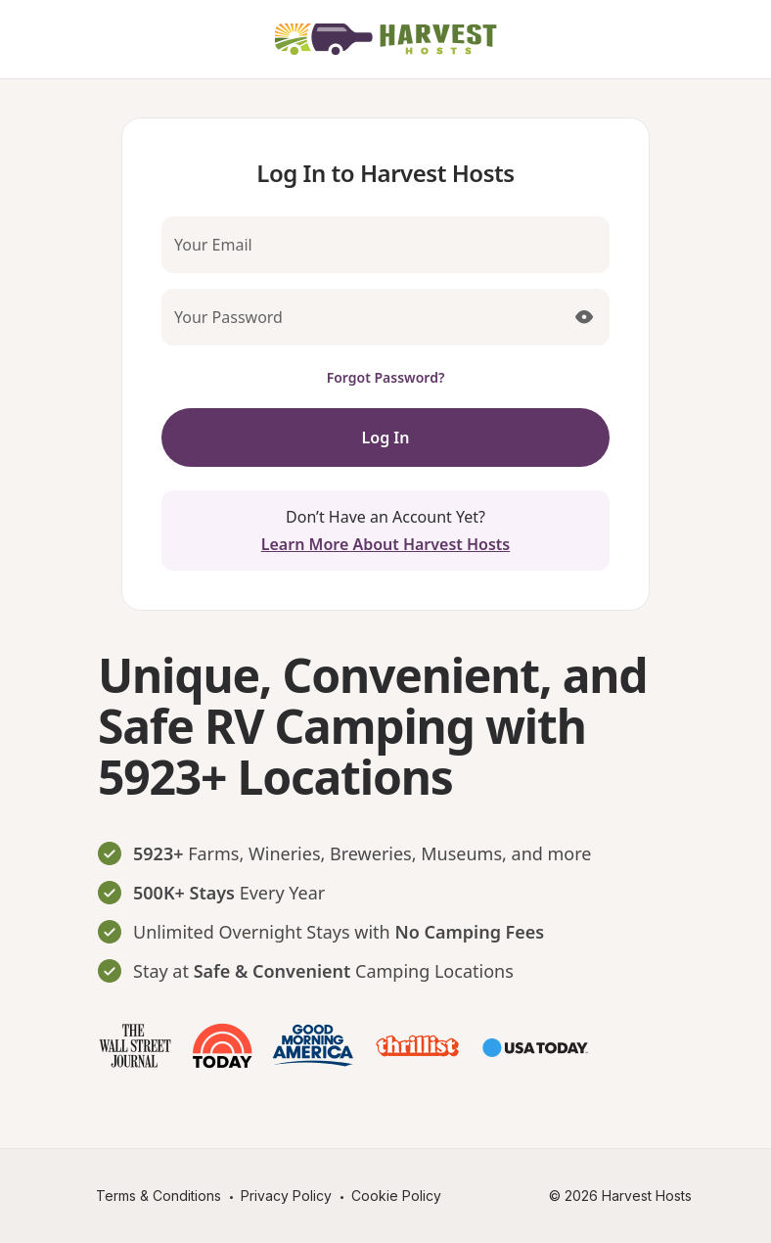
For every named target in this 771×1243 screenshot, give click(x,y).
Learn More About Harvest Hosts (385, 544)
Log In (386, 437)
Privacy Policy (286, 1195)
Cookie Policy (396, 1195)
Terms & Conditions (158, 1195)
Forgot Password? (386, 377)
